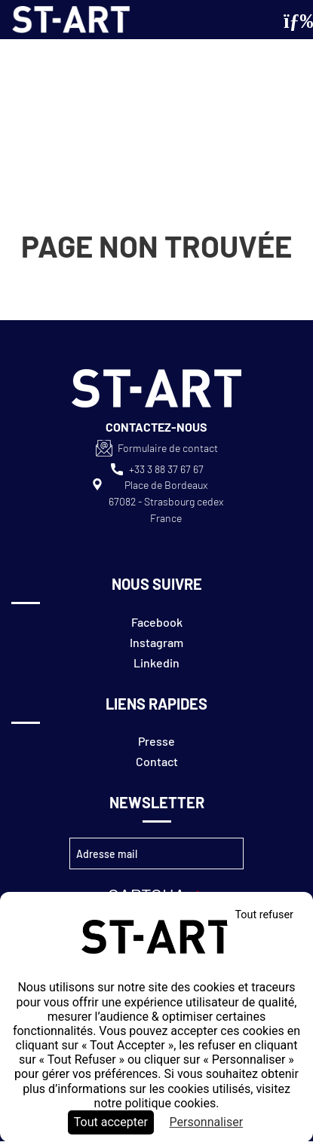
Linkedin (156, 662)
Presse (156, 741)
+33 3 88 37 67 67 (166, 469)
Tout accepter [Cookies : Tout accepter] (111, 1122)
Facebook (157, 622)
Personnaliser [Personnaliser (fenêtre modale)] (207, 1122)
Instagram (156, 642)
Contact (157, 761)
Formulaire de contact (168, 447)
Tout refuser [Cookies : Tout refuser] (264, 914)
